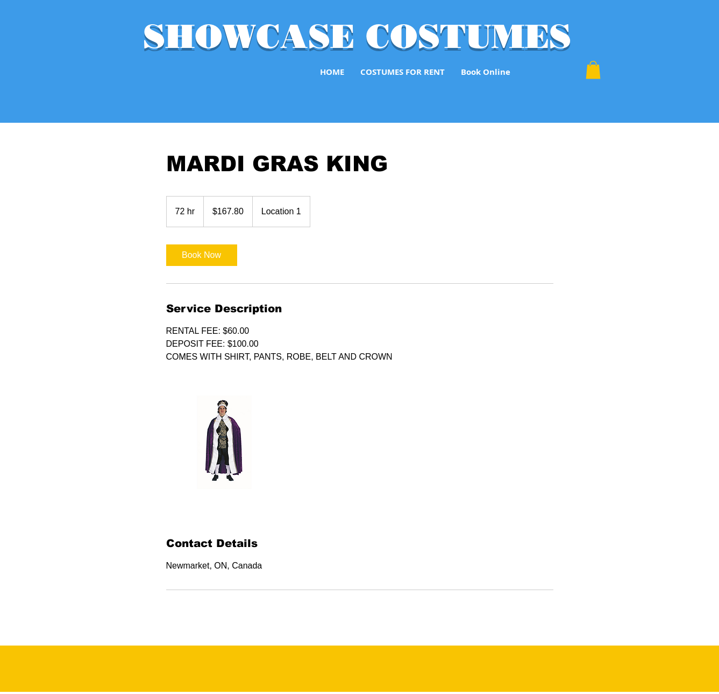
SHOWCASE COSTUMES (357, 36)
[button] (593, 70)
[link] (201, 255)
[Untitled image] (228, 449)
